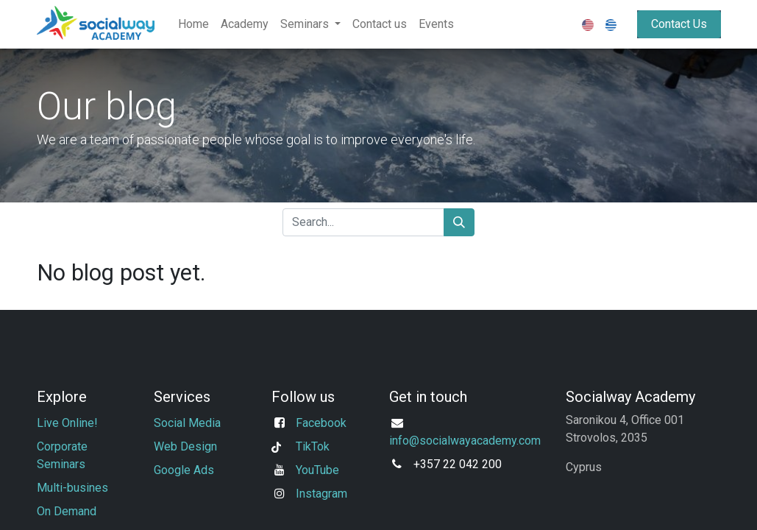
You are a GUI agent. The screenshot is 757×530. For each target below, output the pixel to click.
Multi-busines (74, 488)
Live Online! (67, 423)
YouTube (317, 470)
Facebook (321, 423)
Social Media (189, 423)
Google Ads (184, 470)
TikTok (313, 446)
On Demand (66, 511)
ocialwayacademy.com (483, 441)
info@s (407, 441)
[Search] (459, 222)
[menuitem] (193, 24)
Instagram (321, 494)
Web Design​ (185, 446)
